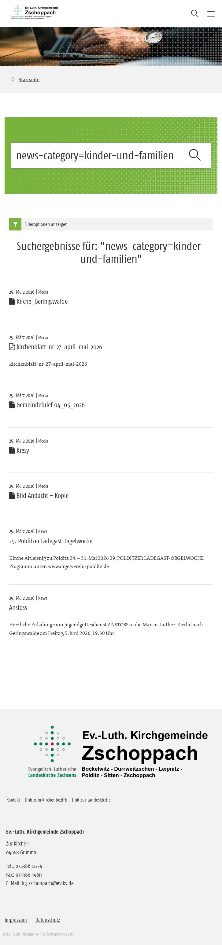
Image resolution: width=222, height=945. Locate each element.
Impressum (16, 920)
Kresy (19, 450)
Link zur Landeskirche (91, 800)
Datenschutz (47, 920)
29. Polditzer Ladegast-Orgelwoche (50, 541)
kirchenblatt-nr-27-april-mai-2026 (55, 347)
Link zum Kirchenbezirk (46, 800)
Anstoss (18, 607)
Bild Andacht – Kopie (38, 495)
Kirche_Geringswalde (38, 301)
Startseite (29, 79)
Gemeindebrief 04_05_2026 (47, 405)
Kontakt (13, 800)
